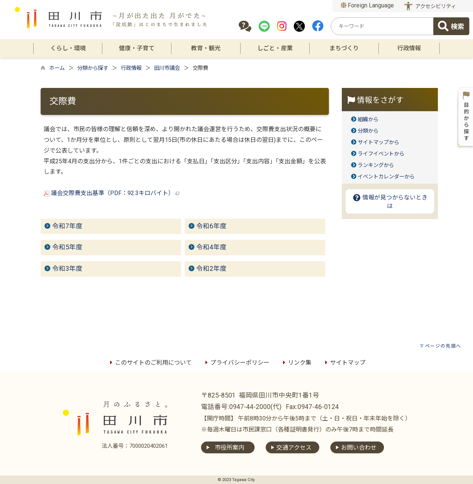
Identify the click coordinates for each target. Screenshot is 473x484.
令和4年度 (211, 247)
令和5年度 (67, 247)
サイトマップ (344, 362)
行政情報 (131, 68)
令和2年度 (211, 268)
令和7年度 (67, 226)
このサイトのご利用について (150, 362)
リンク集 (296, 362)
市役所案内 (229, 447)
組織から (368, 119)
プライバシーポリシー (236, 362)
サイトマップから (378, 142)
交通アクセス (294, 447)
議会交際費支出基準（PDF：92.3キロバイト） (111, 193)
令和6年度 (211, 226)
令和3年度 (67, 268)
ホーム (57, 68)
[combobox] (382, 26)
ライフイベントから (381, 154)
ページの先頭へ (443, 346)
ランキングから (376, 165)
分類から (368, 131)
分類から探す (92, 68)
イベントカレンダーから (386, 177)
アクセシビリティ (435, 6)
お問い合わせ (359, 447)
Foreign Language (367, 5)
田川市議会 (167, 68)
